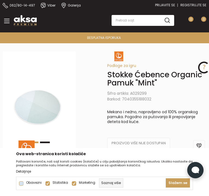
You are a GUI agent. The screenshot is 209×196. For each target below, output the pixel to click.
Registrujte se (193, 5)
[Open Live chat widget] (195, 170)
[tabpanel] (39, 106)
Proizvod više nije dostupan (139, 143)
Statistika (60, 182)
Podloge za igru (121, 65)
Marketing (87, 182)
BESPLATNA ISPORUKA (104, 37)
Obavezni (34, 182)
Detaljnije (23, 171)
